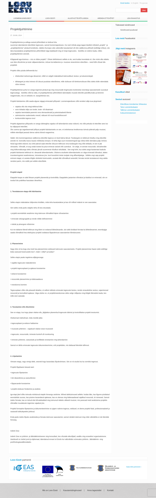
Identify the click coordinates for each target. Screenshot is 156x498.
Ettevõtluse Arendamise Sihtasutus (133, 104)
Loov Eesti (50, 18)
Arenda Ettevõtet (106, 18)
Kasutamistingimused (72, 490)
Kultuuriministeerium (128, 113)
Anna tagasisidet (94, 490)
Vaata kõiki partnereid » (133, 467)
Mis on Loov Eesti (50, 490)
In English (134, 3)
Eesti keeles (125, 3)
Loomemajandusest (22, 18)
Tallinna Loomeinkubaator (130, 110)
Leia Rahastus (133, 18)
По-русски (143, 3)
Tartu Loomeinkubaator (129, 107)
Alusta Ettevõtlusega (78, 18)
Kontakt (110, 490)
